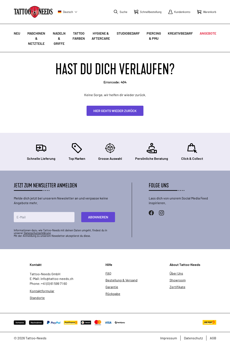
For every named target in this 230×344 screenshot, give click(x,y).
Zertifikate (177, 287)
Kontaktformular (42, 291)
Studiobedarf (128, 33)
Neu (17, 33)
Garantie (111, 287)
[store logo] (33, 12)
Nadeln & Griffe (59, 38)
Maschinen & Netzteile (36, 38)
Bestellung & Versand (121, 280)
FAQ (108, 273)
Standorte (37, 297)
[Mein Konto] (179, 12)
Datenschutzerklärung (37, 233)
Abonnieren (98, 217)
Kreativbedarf (180, 33)
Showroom (178, 280)
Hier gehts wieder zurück (115, 111)
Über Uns (176, 273)
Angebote (208, 33)
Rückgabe (112, 293)
